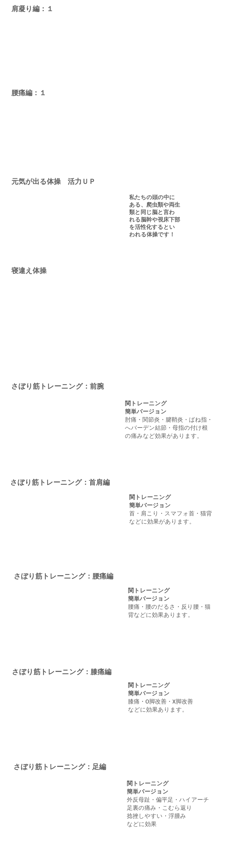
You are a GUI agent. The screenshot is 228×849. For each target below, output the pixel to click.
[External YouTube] (67, 317)
